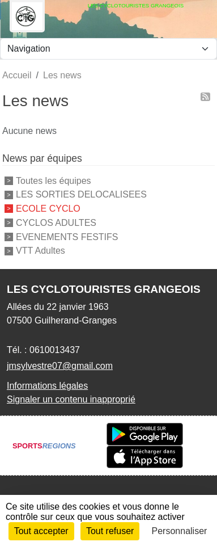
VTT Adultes (40, 250)
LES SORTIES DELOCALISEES (81, 194)
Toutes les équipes (53, 180)
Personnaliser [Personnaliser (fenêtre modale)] (179, 531)
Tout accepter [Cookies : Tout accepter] (41, 531)
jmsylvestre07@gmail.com (60, 366)
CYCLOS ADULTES (56, 223)
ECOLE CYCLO (48, 208)
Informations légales (47, 385)
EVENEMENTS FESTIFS (67, 236)
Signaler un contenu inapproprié (71, 399)
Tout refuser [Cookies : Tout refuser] (110, 531)
